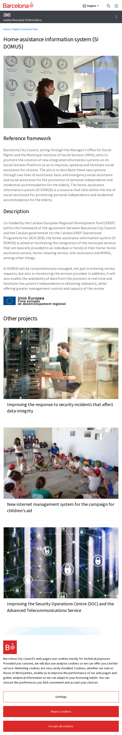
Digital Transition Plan (25, 29)
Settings (61, 697)
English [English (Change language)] (91, 7)
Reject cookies (61, 711)
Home (6, 29)
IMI (6, 15)
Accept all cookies (61, 726)
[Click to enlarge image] (61, 92)
